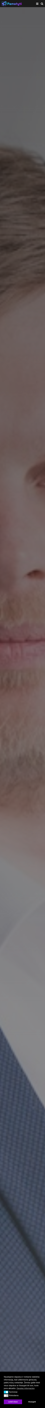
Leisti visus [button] (13, 1402)
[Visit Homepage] (12, 3)
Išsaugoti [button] (32, 1402)
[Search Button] (42, 3)
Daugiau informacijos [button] (26, 1388)
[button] (6, 1392)
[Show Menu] (37, 3)
